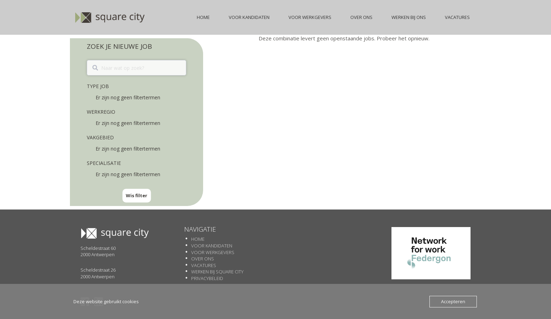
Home (198, 239)
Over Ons (202, 258)
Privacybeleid (207, 278)
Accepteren (453, 301)
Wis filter (136, 195)
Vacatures (203, 265)
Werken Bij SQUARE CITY (217, 271)
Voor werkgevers (212, 252)
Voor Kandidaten (211, 245)
